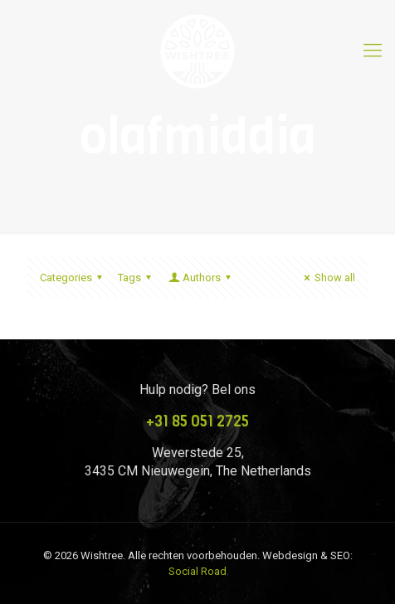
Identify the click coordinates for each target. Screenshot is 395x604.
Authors (201, 277)
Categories (73, 277)
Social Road (197, 571)
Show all (327, 277)
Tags (137, 277)
